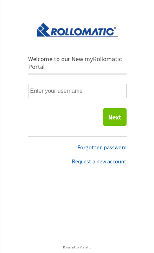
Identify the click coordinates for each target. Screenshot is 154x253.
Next (114, 117)
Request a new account (99, 161)
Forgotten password (102, 147)
